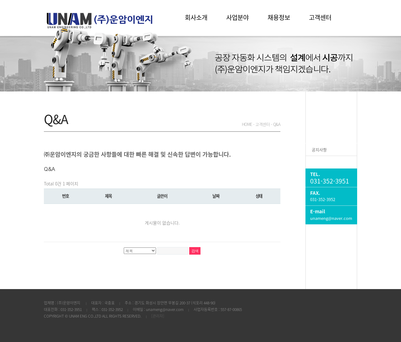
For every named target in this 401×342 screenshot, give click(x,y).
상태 (259, 196)
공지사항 (319, 150)
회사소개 (196, 17)
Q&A (316, 162)
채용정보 (279, 17)
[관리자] (157, 316)
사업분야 (237, 17)
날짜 (215, 196)
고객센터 (320, 17)
